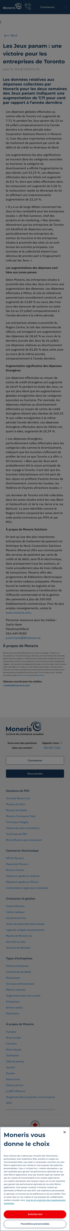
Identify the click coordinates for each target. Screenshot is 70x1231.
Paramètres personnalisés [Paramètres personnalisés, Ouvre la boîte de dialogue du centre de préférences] (35, 1223)
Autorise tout (35, 1214)
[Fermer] (64, 1132)
